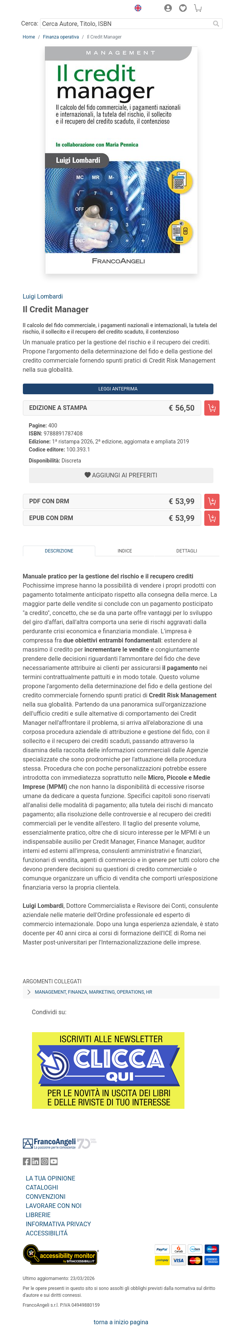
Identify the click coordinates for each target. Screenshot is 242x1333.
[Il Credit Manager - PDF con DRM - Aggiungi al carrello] (212, 501)
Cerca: (29, 23)
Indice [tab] (125, 551)
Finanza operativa (61, 37)
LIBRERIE (38, 1215)
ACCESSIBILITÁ (47, 1233)
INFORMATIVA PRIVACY (58, 1224)
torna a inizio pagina (121, 1322)
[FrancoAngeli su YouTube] (54, 1163)
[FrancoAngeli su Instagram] (44, 1163)
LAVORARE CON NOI (54, 1205)
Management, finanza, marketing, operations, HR (93, 992)
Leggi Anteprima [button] (118, 389)
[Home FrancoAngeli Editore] (48, 9)
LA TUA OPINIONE (50, 1178)
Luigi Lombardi (43, 296)
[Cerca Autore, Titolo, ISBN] (125, 23)
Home (29, 37)
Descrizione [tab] (59, 551)
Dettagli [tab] (186, 551)
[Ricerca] (216, 23)
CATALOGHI (42, 1187)
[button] (136, 9)
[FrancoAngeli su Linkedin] (35, 1163)
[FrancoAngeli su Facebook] (26, 1163)
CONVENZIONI (46, 1196)
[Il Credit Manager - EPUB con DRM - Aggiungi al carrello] (212, 518)
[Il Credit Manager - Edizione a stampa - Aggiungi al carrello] (212, 408)
